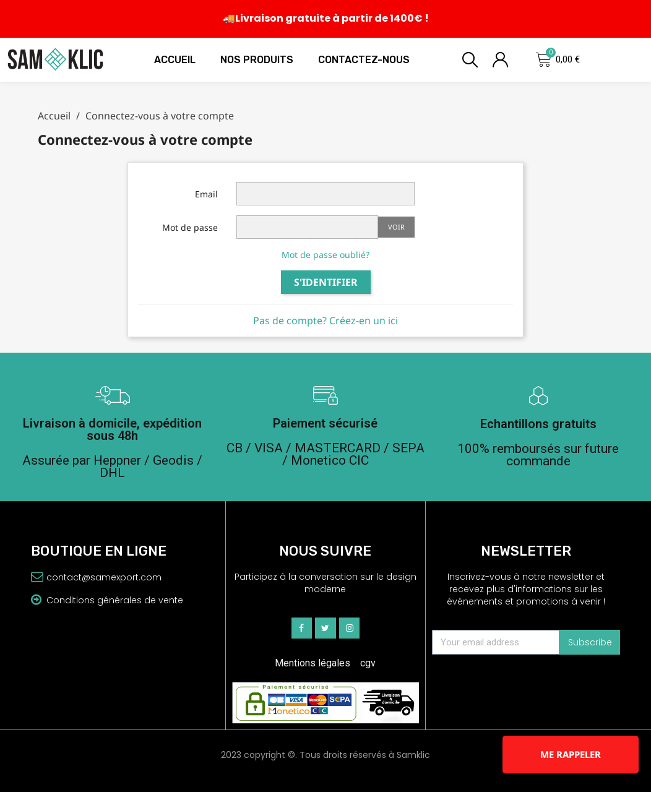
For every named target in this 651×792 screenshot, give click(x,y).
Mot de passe (190, 227)
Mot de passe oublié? (325, 254)
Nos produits (256, 60)
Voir (396, 226)
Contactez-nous (364, 60)
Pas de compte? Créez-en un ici (325, 320)
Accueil (175, 60)
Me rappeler (570, 754)
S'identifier (326, 282)
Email (206, 194)
